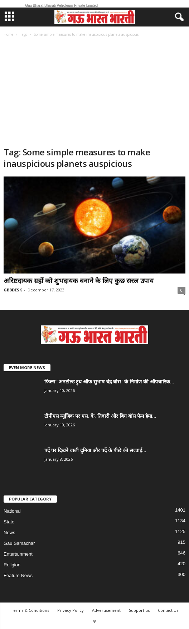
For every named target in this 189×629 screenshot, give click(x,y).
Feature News (18, 575)
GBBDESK (13, 289)
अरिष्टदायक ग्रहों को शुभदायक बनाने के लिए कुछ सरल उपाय (79, 280)
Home (8, 34)
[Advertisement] (94, 93)
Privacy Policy (70, 610)
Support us (139, 610)
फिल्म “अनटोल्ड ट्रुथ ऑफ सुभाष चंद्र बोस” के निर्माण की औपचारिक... (109, 381)
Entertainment (18, 554)
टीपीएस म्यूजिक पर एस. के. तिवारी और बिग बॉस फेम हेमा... (100, 415)
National (12, 511)
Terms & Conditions (30, 610)
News (9, 532)
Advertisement (106, 610)
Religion (12, 564)
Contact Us (168, 610)
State (9, 521)
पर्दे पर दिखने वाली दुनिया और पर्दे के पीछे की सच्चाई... (95, 450)
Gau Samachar (19, 543)
